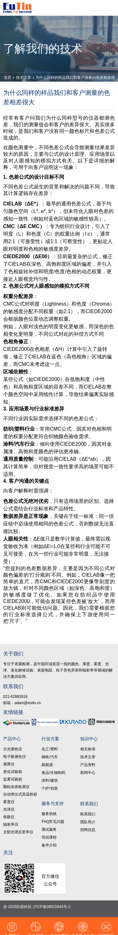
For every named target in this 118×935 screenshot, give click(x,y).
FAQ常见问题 (53, 821)
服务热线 (49, 814)
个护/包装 (50, 788)
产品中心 (12, 738)
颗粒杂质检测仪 (16, 787)
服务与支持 (53, 803)
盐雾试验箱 (12, 779)
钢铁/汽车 (50, 757)
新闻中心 (87, 772)
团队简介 (87, 822)
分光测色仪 (12, 749)
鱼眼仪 (8, 817)
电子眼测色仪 (14, 756)
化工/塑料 (50, 749)
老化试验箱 (12, 771)
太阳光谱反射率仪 (18, 832)
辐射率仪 (10, 824)
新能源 (47, 765)
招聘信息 (87, 830)
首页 (7, 77)
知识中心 (89, 738)
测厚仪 (8, 764)
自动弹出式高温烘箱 (20, 794)
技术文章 (23, 77)
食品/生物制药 (53, 772)
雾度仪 (8, 802)
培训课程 (49, 837)
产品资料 (87, 765)
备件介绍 (49, 845)
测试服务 (49, 829)
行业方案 (50, 738)
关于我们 (13, 653)
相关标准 (87, 749)
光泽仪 (8, 809)
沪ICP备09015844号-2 (51, 907)
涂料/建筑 (50, 780)
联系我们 (13, 686)
